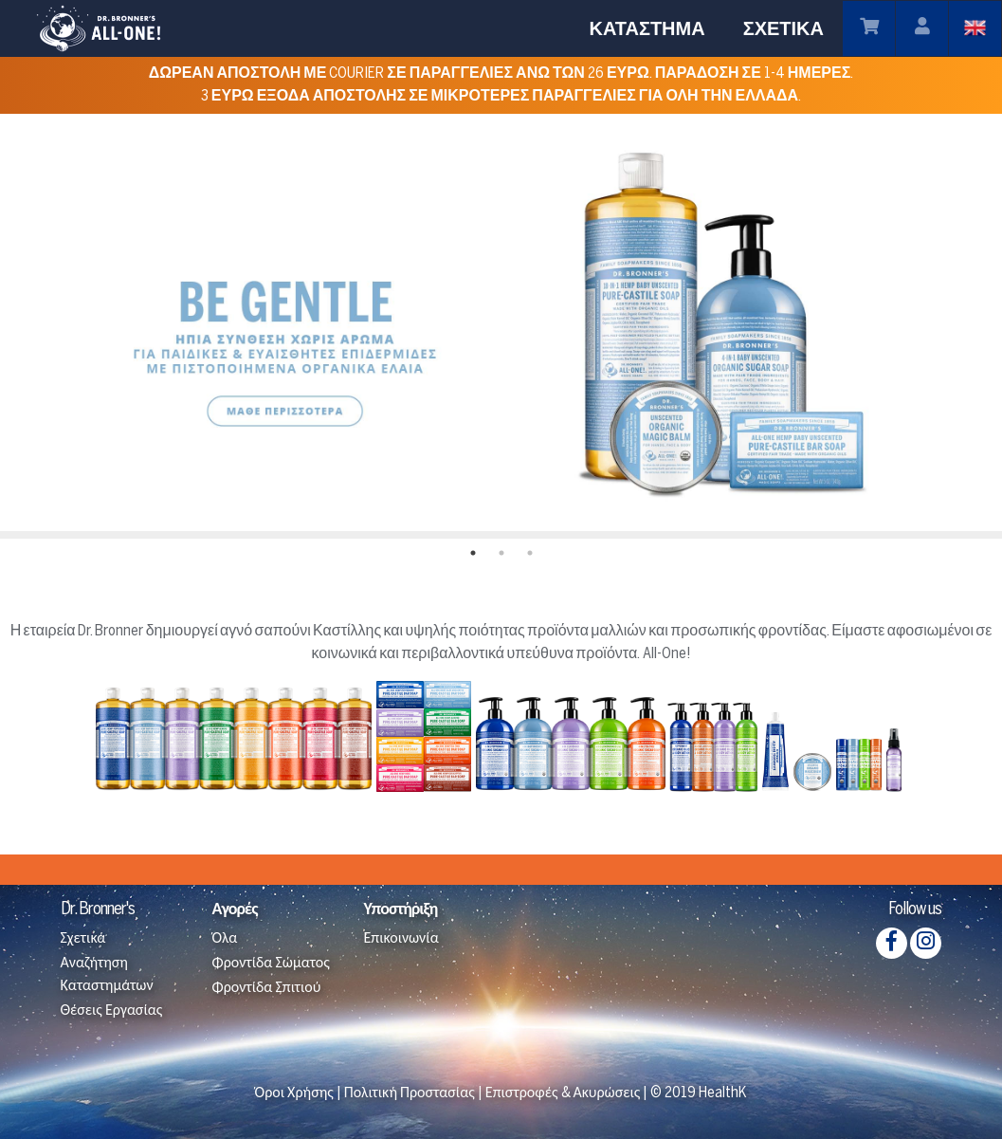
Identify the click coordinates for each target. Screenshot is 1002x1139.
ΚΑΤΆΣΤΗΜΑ (646, 28)
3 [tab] (529, 552)
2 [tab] (501, 552)
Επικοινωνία (400, 938)
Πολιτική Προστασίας (409, 1093)
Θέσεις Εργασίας (112, 1010)
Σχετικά (83, 938)
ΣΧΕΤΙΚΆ (783, 28)
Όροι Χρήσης (294, 1093)
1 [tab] (473, 552)
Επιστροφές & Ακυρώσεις (563, 1093)
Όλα (224, 938)
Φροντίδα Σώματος (270, 963)
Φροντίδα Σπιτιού (265, 988)
